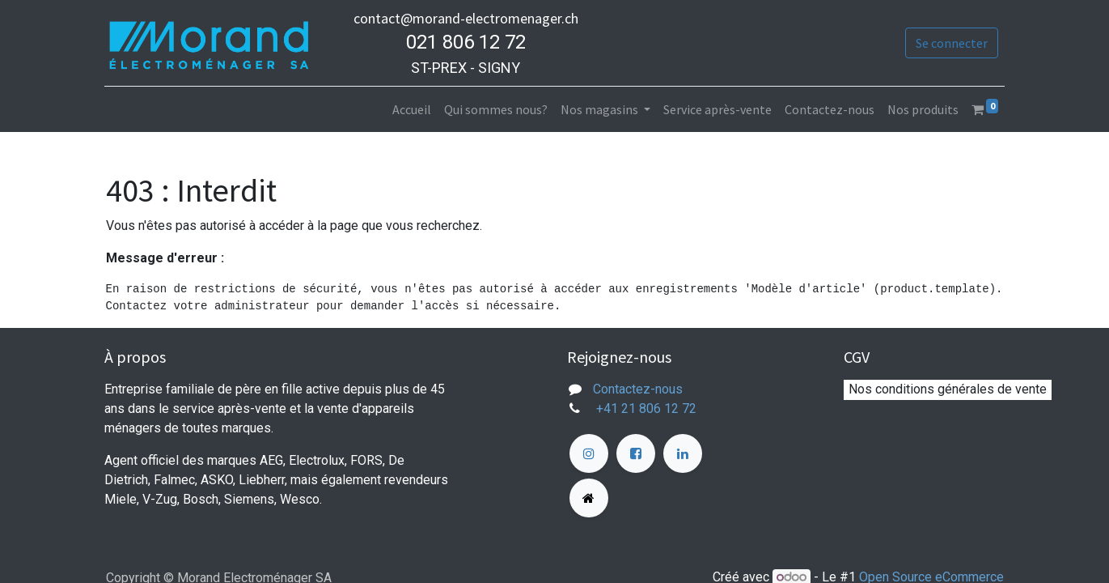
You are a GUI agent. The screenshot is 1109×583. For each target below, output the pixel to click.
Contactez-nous (638, 389)
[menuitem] (410, 109)
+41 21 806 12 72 (648, 408)
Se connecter (950, 43)
